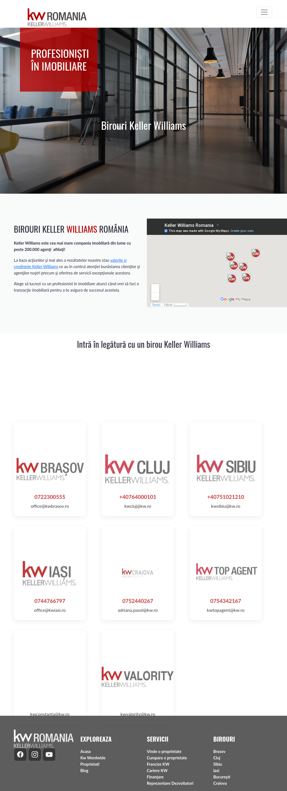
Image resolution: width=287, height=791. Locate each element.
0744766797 (49, 696)
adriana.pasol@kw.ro (138, 705)
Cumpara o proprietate (167, 787)
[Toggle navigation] (264, 12)
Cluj (216, 787)
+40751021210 (225, 592)
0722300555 (49, 592)
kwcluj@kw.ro (137, 601)
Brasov (219, 780)
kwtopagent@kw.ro (226, 705)
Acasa (85, 780)
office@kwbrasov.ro (50, 601)
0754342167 (225, 696)
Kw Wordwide (93, 787)
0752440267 (137, 696)
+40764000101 (138, 592)
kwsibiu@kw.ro (225, 601)
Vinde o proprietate (164, 780)
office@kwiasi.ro (50, 705)
